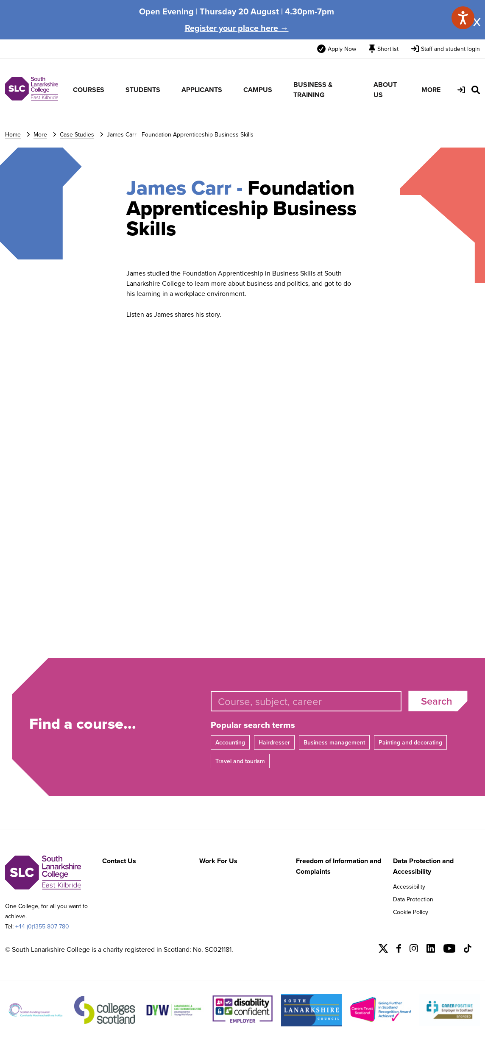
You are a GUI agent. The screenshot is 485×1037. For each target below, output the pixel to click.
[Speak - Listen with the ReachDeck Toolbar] (463, 17)
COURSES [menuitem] (88, 90)
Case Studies (77, 134)
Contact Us (119, 861)
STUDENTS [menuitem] (142, 90)
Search (436, 701)
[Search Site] (475, 90)
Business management (334, 742)
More (40, 134)
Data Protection (413, 899)
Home (13, 134)
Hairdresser (274, 742)
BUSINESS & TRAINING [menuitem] (312, 90)
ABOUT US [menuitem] (385, 90)
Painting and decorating (410, 742)
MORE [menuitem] (430, 90)
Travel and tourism (240, 761)
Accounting (230, 742)
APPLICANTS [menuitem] (201, 90)
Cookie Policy (410, 912)
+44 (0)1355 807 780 (42, 926)
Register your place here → (237, 28)
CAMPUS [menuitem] (257, 90)
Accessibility (409, 886)
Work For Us (218, 861)
